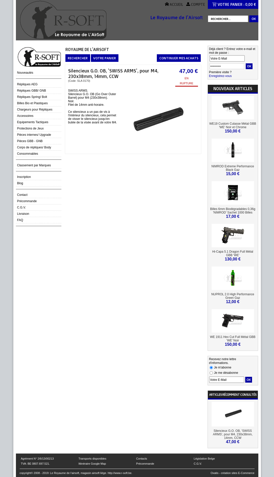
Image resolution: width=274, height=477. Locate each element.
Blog (20, 183)
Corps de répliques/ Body (34, 147)
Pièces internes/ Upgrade (34, 135)
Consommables (27, 153)
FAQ (20, 220)
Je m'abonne (222, 367)
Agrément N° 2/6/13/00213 (37, 458)
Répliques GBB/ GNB (31, 90)
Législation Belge (204, 458)
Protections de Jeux (30, 128)
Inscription (24, 177)
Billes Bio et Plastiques (32, 103)
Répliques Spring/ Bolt (32, 97)
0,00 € (250, 4)
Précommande (27, 201)
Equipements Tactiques (32, 122)
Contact (22, 195)
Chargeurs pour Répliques (35, 109)
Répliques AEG (27, 84)
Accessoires (25, 116)
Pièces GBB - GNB (30, 141)
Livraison (23, 214)
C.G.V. (21, 207)
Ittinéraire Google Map (92, 463)
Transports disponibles (92, 458)
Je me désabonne (226, 373)
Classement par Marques (34, 165)
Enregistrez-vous (220, 76)
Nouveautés (25, 72)
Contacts (141, 458)
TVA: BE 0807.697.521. (35, 463)
